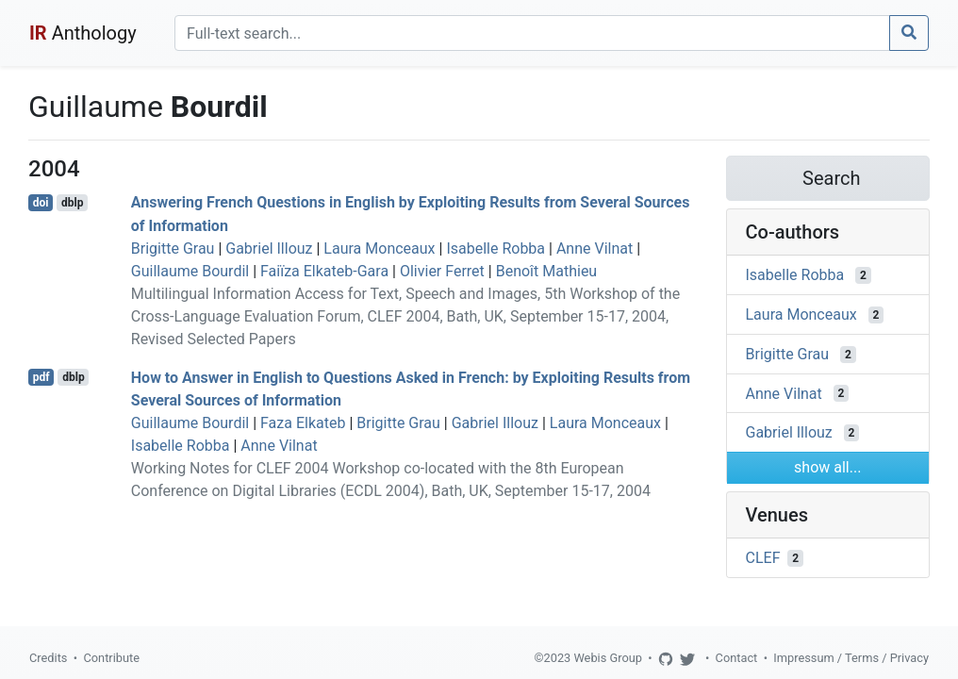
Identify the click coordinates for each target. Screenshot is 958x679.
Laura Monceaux (379, 248)
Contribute (111, 658)
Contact (737, 658)
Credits (48, 658)
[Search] (532, 33)
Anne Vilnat (594, 248)
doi (41, 202)
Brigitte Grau (173, 248)
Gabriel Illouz (268, 248)
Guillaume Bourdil (190, 271)
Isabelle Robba (495, 248)
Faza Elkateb (302, 423)
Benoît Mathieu (547, 271)
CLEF (763, 558)
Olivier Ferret (442, 271)
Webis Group (607, 658)
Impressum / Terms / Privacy (851, 658)
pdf (41, 377)
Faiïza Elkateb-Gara (324, 271)
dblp (72, 202)
